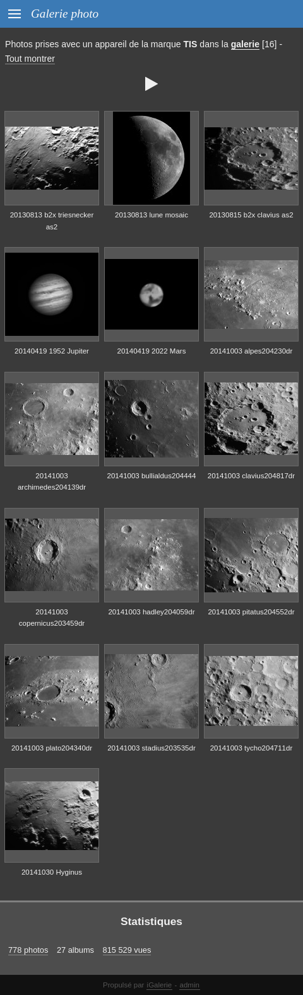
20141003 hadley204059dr (151, 612)
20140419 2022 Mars (151, 351)
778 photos (28, 950)
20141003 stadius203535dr (151, 748)
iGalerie (159, 985)
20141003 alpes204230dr (251, 351)
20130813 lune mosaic (151, 215)
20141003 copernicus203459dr (52, 618)
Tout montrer (30, 59)
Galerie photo (64, 13)
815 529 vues (127, 950)
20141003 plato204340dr (51, 748)
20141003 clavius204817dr (251, 476)
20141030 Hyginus (51, 872)
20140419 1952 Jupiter (52, 351)
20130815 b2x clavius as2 (251, 215)
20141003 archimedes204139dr (52, 482)
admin (189, 985)
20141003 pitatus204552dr (251, 612)
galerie (245, 44)
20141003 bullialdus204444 (151, 476)
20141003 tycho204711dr (251, 748)
